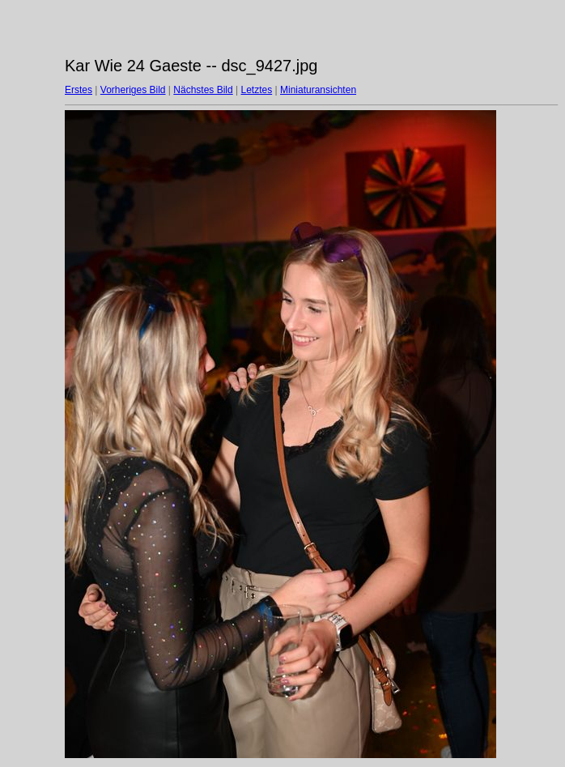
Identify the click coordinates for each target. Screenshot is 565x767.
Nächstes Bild (202, 90)
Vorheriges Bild (133, 90)
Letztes (257, 90)
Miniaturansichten (318, 90)
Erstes (78, 90)
